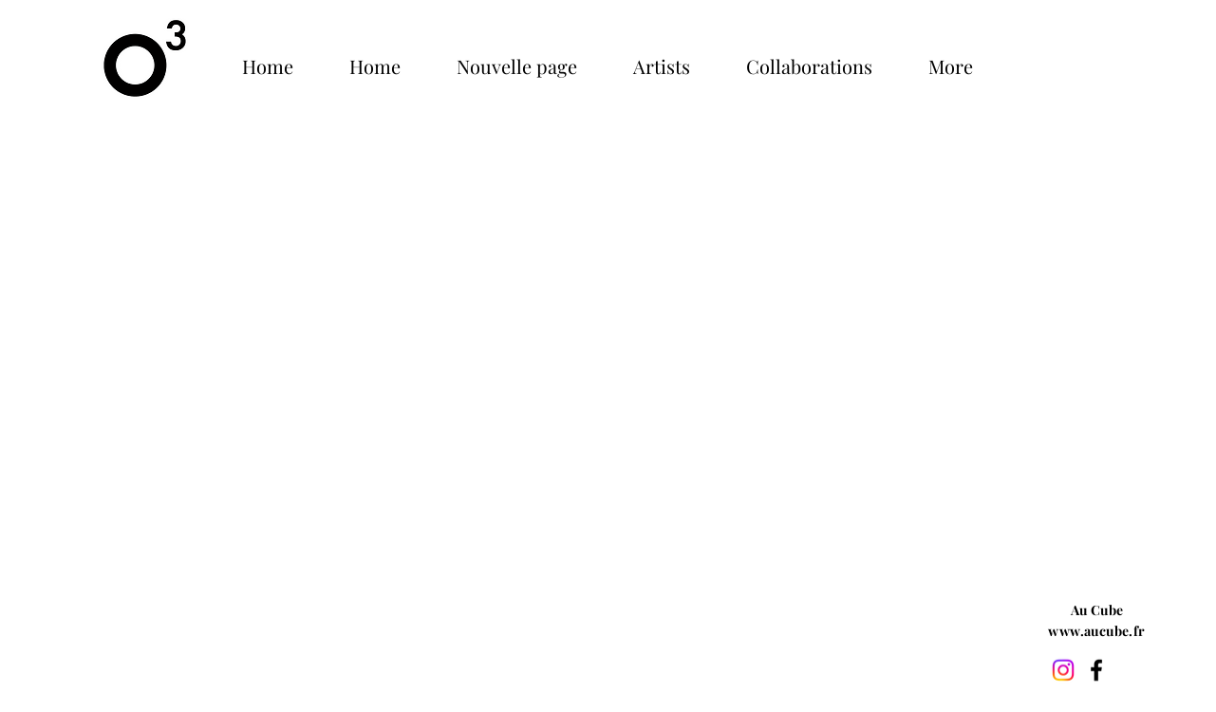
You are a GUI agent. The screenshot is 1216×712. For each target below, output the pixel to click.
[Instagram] (1063, 670)
